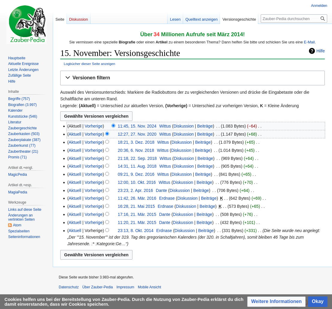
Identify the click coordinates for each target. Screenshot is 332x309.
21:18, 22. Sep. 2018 (137, 158)
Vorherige (94, 126)
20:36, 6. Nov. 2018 (136, 150)
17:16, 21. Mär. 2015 (137, 214)
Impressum (125, 287)
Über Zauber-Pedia (97, 287)
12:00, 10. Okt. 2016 (137, 182)
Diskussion (183, 126)
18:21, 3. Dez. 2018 (136, 142)
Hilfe (320, 51)
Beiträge (205, 126)
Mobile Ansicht (149, 287)
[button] (192, 78)
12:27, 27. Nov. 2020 (137, 134)
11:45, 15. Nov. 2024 (137, 126)
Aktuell (75, 134)
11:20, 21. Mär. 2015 (137, 222)
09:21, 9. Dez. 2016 (136, 174)
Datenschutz (69, 287)
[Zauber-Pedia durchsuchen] (294, 18)
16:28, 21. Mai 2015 (136, 206)
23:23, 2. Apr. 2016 (135, 190)
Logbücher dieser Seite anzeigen (89, 64)
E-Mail (309, 42)
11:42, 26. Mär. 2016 (137, 198)
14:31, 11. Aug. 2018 (137, 166)
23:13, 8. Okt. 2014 (135, 230)
